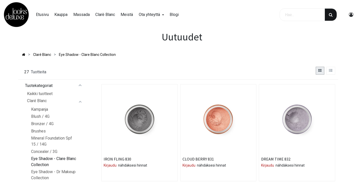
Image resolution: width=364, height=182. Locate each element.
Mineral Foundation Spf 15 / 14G (51, 141)
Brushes (38, 131)
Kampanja (39, 109)
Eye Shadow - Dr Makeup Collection (53, 174)
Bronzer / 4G (42, 123)
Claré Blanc (37, 100)
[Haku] (331, 15)
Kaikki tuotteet (40, 93)
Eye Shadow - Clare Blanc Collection (53, 161)
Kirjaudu (110, 165)
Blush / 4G (40, 116)
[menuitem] (42, 14)
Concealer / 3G (44, 151)
